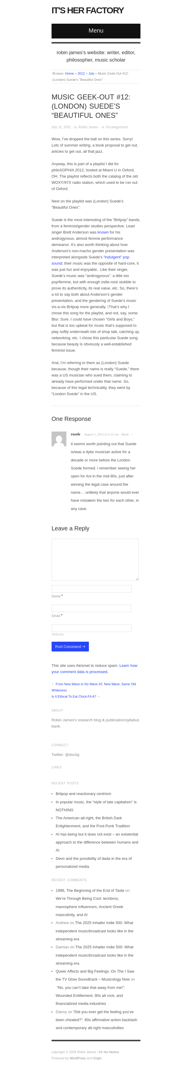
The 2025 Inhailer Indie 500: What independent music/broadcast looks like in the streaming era (94, 931)
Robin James (88, 127)
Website (58, 634)
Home (69, 73)
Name (57, 596)
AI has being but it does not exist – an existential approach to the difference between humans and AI (97, 842)
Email (57, 616)
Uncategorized (116, 127)
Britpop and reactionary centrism (83, 793)
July (91, 73)
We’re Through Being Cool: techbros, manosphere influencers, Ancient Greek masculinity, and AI (89, 906)
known (103, 232)
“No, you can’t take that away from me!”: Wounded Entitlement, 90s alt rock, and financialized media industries (90, 995)
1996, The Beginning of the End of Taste (90, 890)
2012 (81, 73)
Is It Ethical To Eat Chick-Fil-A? (74, 696)
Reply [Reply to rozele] (125, 434)
